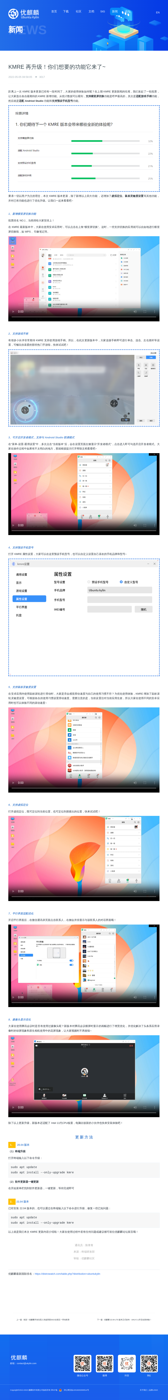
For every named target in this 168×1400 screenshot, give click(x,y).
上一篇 (43, 1320)
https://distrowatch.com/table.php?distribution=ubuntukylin (67, 1273)
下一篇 (124, 1320)
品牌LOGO (153, 1390)
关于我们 (143, 1390)
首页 (54, 11)
